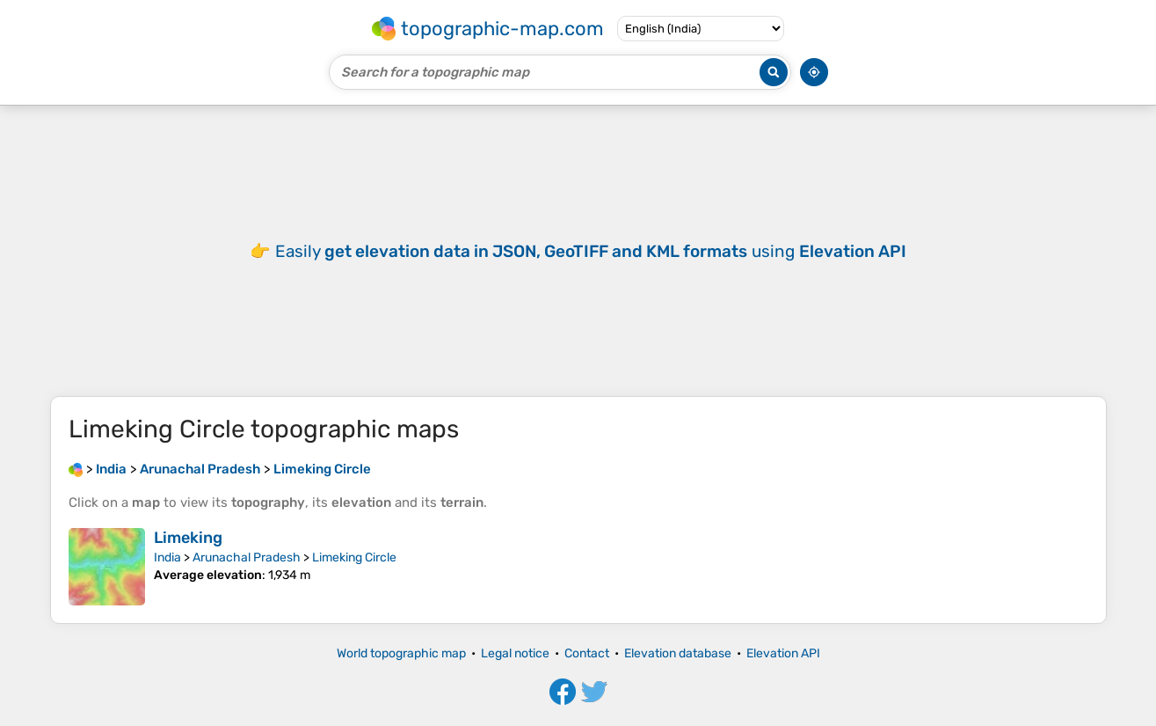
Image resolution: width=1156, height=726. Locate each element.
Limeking (188, 537)
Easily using (590, 251)
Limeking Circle (354, 557)
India (167, 557)
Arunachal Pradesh (247, 557)
